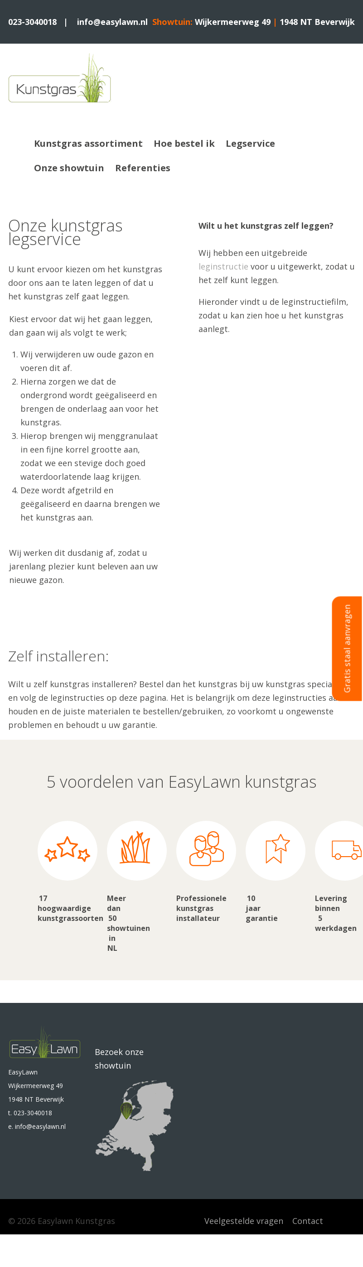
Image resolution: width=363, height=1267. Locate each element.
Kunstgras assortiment (88, 143)
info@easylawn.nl (112, 21)
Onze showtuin (69, 168)
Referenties (142, 168)
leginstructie (223, 266)
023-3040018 (32, 21)
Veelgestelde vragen (243, 1220)
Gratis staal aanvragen (347, 648)
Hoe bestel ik (184, 143)
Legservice (250, 143)
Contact (307, 1220)
